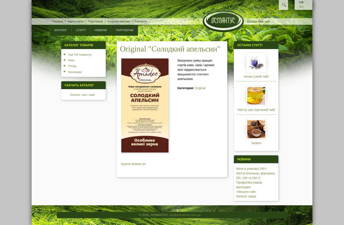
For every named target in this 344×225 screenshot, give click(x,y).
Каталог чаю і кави (82, 94)
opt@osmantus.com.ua (185, 215)
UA (301, 2)
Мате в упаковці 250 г (251, 168)
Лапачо (256, 143)
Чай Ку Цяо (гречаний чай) (256, 110)
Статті (81, 30)
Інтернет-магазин (119, 21)
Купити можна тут (133, 164)
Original (200, 88)
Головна (57, 21)
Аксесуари (75, 72)
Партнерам (95, 21)
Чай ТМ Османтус (80, 54)
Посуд (72, 65)
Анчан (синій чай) (256, 76)
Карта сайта (75, 21)
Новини (101, 30)
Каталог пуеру (246, 196)
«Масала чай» (246, 191)
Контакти (141, 21)
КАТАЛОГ (60, 30)
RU (301, 7)
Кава (71, 60)
